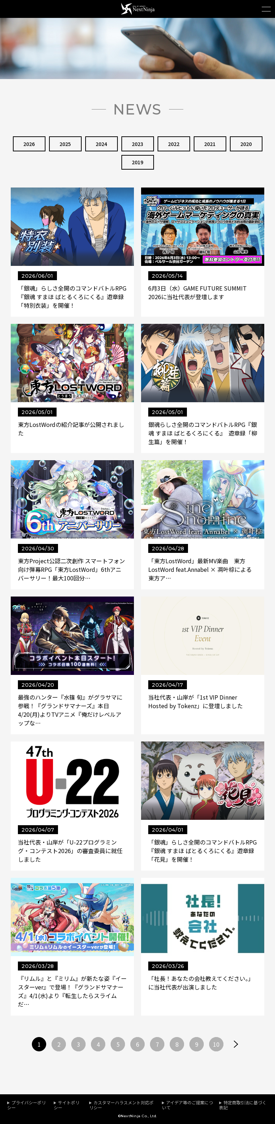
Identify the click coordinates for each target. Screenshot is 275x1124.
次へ (236, 1044)
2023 (137, 143)
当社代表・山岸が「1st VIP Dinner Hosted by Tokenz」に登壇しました (195, 701)
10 (216, 1044)
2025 (65, 143)
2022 (173, 143)
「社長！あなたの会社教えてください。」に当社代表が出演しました (201, 982)
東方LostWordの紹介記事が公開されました (71, 428)
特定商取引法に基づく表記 (242, 1104)
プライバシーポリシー (26, 1104)
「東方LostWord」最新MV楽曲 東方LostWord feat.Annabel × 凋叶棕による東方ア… (200, 569)
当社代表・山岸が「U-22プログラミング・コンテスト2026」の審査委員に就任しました (70, 850)
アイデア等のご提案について (187, 1104)
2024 (101, 143)
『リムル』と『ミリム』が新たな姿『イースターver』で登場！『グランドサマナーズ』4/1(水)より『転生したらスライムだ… (72, 991)
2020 (246, 143)
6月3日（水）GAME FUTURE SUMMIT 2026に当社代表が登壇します (197, 292)
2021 (210, 143)
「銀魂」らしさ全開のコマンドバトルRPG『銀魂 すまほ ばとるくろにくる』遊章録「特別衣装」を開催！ (72, 297)
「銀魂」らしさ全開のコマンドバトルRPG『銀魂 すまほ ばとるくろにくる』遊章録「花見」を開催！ (202, 850)
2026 (29, 143)
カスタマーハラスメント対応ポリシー (121, 1104)
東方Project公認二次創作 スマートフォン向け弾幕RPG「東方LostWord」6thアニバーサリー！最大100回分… (71, 569)
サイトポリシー (66, 1104)
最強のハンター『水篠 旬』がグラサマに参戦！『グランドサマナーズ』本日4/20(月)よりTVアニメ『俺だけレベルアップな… (70, 710)
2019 (137, 162)
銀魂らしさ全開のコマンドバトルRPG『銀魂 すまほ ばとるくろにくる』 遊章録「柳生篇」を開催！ (202, 433)
